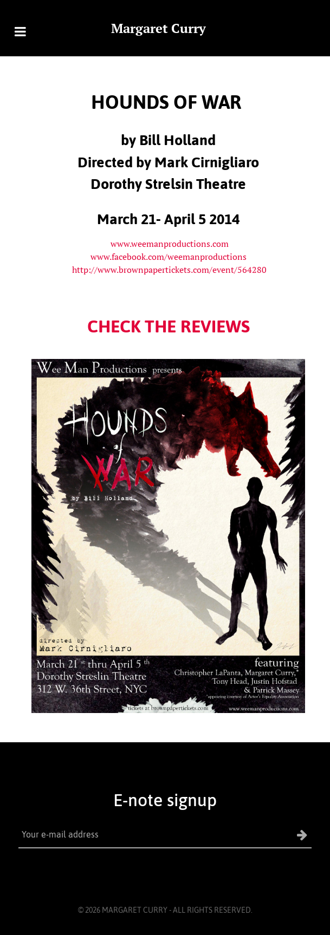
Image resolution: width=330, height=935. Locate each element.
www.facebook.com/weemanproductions (168, 257)
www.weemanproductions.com (170, 244)
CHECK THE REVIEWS (168, 326)
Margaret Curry (158, 28)
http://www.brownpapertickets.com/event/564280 (169, 270)
